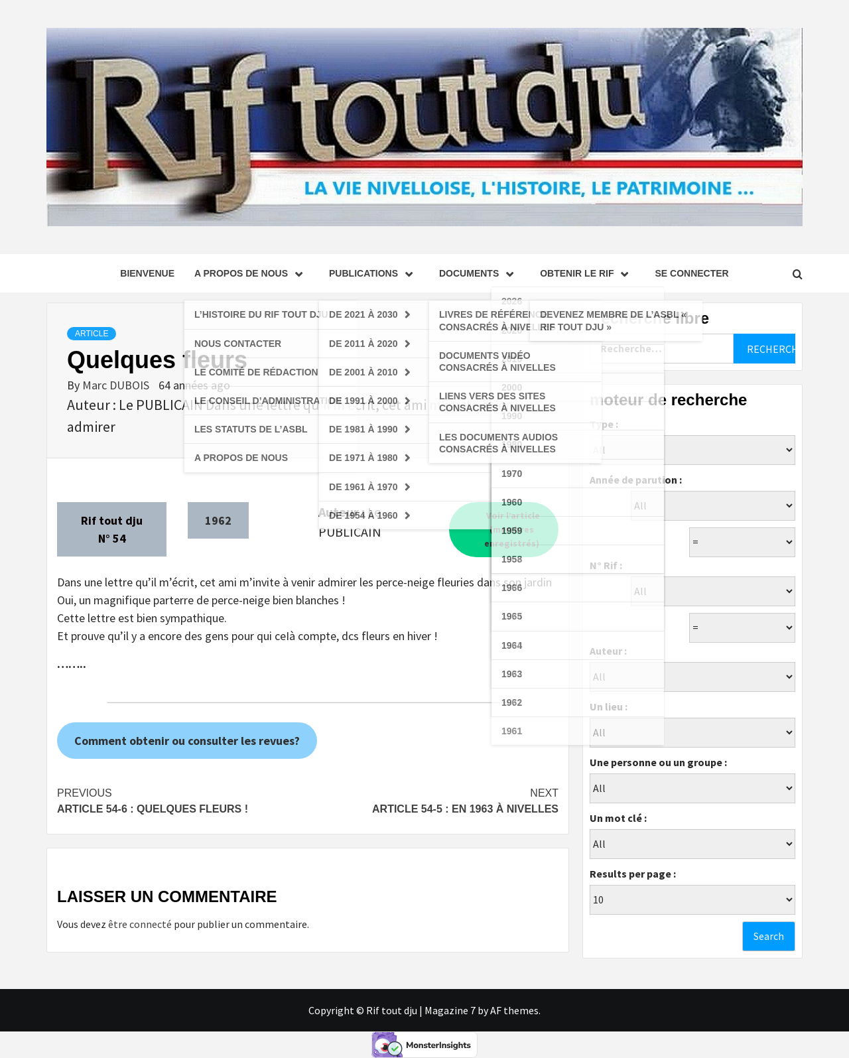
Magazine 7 (450, 1010)
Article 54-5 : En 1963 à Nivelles (433, 800)
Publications (374, 273)
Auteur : (608, 650)
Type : (604, 423)
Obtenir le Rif (587, 273)
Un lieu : (608, 706)
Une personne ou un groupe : (658, 762)
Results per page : (633, 873)
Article (91, 333)
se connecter (691, 273)
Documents (479, 273)
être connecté (140, 924)
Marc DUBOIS (117, 385)
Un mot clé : (618, 818)
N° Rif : (606, 565)
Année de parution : (636, 479)
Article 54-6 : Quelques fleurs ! (182, 800)
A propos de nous (251, 273)
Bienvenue (147, 273)
